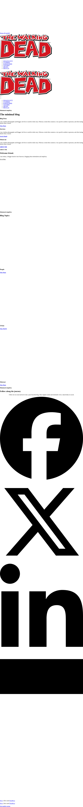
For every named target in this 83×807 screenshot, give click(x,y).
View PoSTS (3, 329)
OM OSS (5, 67)
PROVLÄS (6, 68)
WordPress (12, 800)
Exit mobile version (5, 806)
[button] (0, 96)
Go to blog (3, 159)
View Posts (3, 126)
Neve (1, 800)
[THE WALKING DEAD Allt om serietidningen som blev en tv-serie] (26, 58)
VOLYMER (6, 65)
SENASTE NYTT (8, 61)
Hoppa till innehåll (5, 33)
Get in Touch (3, 136)
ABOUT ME (3, 147)
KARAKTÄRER (7, 64)
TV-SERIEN (6, 62)
